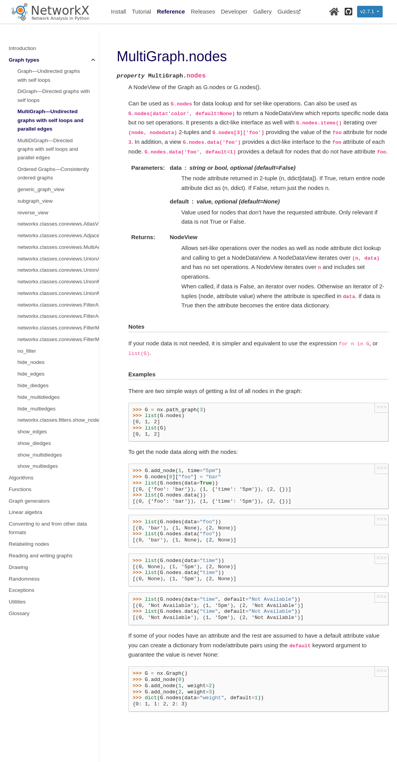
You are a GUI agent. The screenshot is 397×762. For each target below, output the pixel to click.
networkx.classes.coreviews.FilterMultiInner (58, 328)
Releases (203, 11)
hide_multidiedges (38, 397)
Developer (234, 11)
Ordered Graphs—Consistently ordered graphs (53, 173)
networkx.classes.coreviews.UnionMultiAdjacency (58, 293)
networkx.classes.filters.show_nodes (58, 420)
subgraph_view (35, 201)
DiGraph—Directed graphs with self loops (53, 95)
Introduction (22, 48)
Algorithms (21, 478)
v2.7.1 (367, 11)
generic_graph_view (40, 189)
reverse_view (32, 212)
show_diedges (34, 443)
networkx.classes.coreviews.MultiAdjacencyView (58, 247)
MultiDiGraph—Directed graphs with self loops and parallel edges (47, 149)
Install (118, 11)
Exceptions (22, 590)
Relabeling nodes (29, 544)
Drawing (18, 567)
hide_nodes (31, 362)
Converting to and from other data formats (48, 528)
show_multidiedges (39, 455)
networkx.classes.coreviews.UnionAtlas (58, 259)
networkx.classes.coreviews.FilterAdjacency (58, 316)
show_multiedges (37, 466)
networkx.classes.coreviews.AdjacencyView (58, 235)
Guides (289, 11)
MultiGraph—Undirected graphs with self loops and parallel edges (50, 120)
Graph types (24, 60)
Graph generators (29, 501)
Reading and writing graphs (40, 556)
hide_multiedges (36, 409)
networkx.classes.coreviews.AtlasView (58, 224)
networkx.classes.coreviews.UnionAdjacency (58, 270)
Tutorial (141, 11)
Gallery (262, 11)
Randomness (24, 579)
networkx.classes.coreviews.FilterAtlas (58, 305)
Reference (171, 11)
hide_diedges (32, 385)
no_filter (26, 351)
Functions (20, 489)
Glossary (19, 613)
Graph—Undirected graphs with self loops (48, 75)
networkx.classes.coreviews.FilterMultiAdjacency (58, 339)
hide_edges (31, 374)
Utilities (17, 602)
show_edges (32, 431)
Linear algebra (25, 512)
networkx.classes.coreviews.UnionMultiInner (58, 281)
